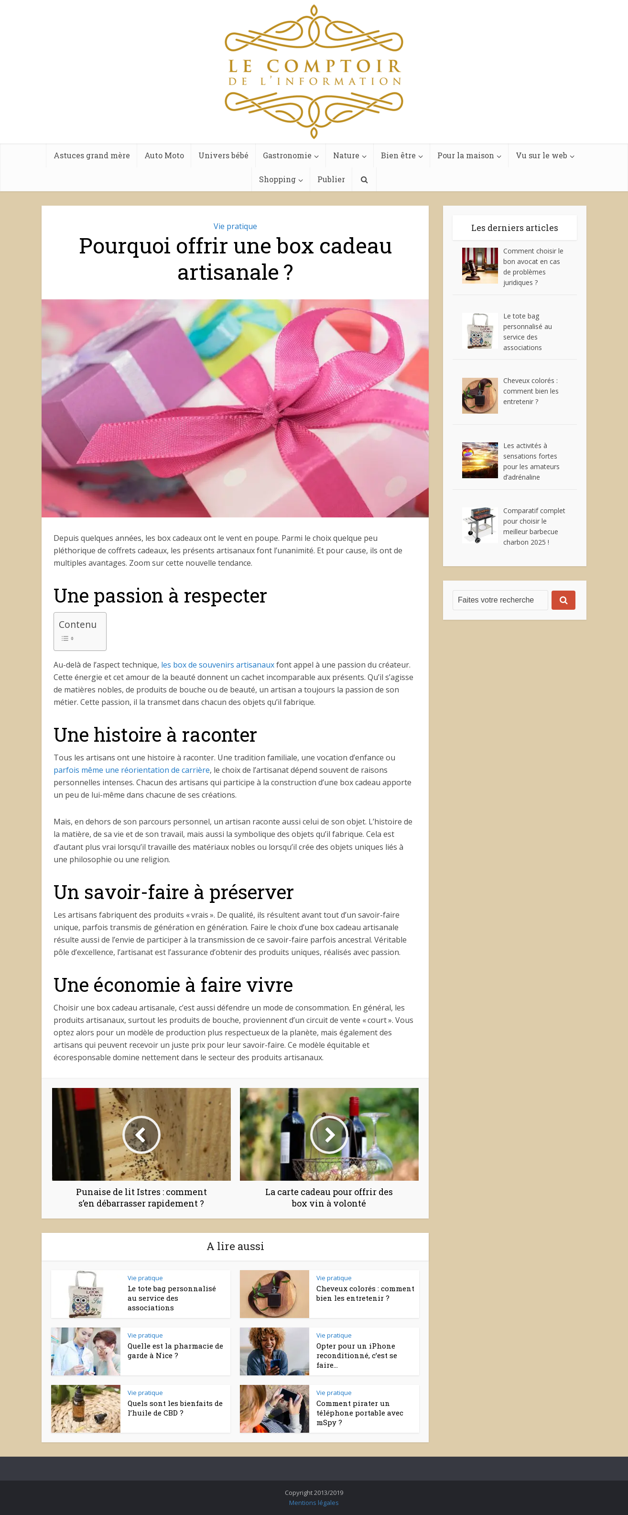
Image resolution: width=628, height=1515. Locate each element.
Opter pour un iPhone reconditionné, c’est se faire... (356, 1355)
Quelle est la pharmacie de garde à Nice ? (175, 1350)
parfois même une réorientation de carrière (132, 770)
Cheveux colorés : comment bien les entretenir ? (365, 1293)
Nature (346, 155)
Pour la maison (465, 155)
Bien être (398, 155)
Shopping (277, 179)
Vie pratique (235, 226)
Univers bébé (223, 155)
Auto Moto (164, 155)
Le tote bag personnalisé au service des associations (172, 1298)
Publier (331, 179)
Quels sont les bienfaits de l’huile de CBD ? (175, 1407)
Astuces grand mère (92, 155)
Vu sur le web (541, 155)
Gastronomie (287, 155)
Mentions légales (314, 1502)
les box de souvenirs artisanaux (217, 664)
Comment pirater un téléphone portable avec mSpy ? (359, 1412)
